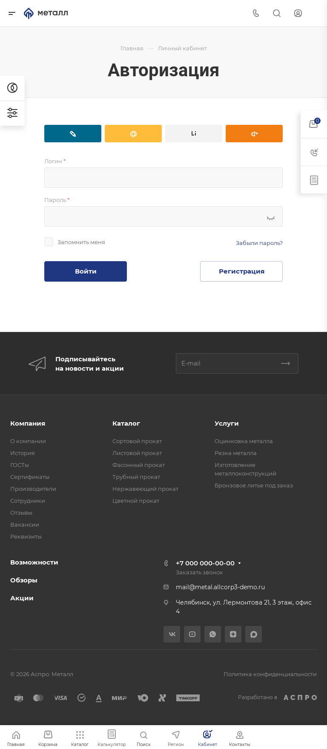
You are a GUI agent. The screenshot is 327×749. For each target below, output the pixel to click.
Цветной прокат (135, 500)
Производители (33, 488)
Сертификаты (29, 476)
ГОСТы (19, 464)
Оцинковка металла (244, 441)
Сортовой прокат (137, 441)
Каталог (126, 423)
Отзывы (21, 512)
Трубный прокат (136, 476)
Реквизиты (26, 536)
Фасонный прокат (138, 464)
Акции (22, 598)
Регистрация (241, 271)
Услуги (227, 423)
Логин (55, 161)
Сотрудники (27, 500)
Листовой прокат (137, 452)
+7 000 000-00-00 (205, 563)
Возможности (34, 562)
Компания (27, 423)
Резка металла (236, 452)
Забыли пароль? (259, 242)
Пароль (56, 199)
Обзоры (23, 580)
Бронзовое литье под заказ (254, 485)
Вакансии (24, 524)
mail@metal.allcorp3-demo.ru (220, 587)
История (22, 452)
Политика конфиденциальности (270, 674)
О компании (28, 441)
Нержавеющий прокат (145, 488)
